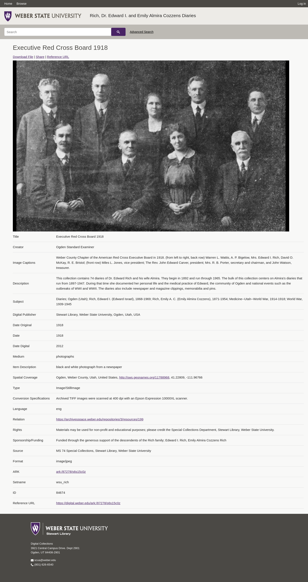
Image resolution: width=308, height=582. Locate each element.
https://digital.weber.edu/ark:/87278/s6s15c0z (88, 503)
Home (8, 3)
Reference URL (58, 57)
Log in (302, 3)
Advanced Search (142, 32)
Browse (21, 3)
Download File (23, 57)
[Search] (57, 32)
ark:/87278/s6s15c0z (71, 471)
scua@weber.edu (43, 560)
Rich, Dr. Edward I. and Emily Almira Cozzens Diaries (143, 15)
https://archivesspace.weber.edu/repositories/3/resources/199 (100, 419)
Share (40, 57)
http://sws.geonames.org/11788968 (144, 377)
